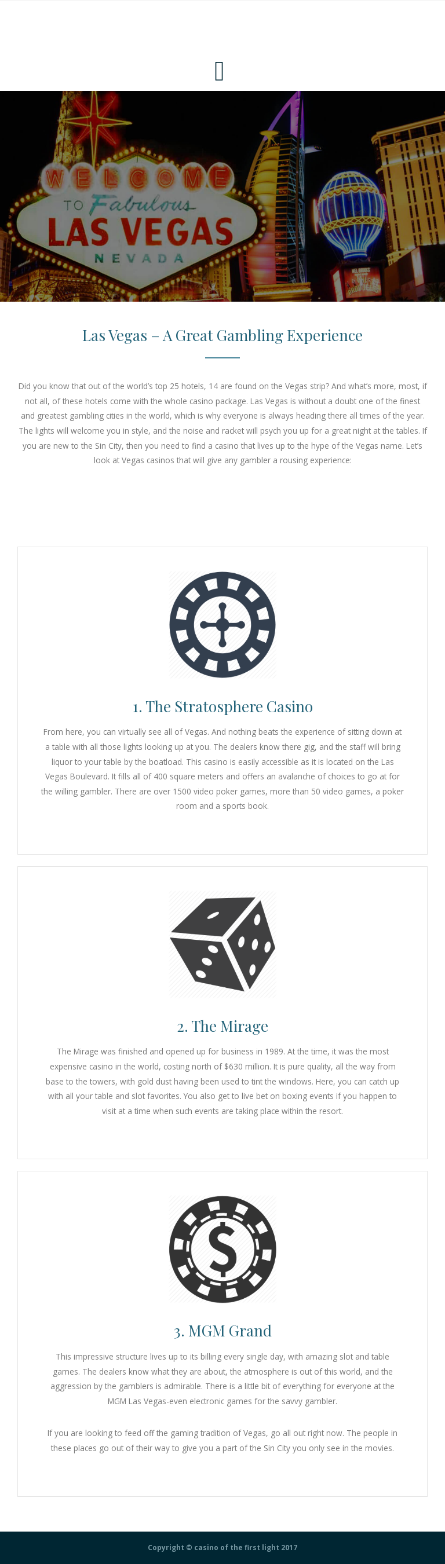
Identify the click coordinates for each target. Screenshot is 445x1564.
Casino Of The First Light (77, 26)
